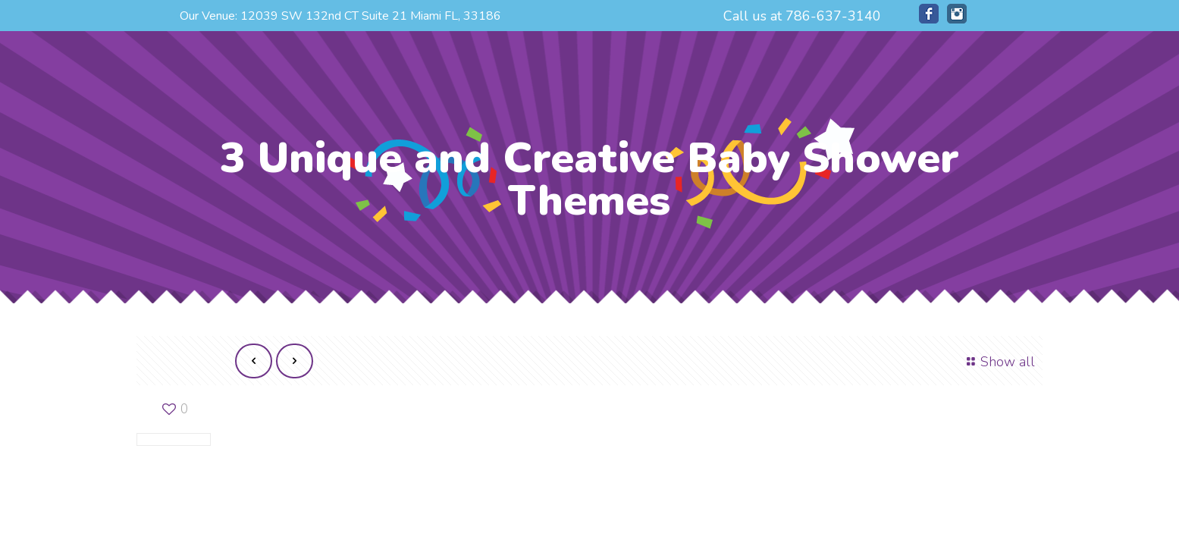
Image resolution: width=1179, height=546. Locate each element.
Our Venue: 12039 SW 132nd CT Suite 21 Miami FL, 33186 (340, 16)
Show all (998, 362)
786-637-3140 (833, 16)
